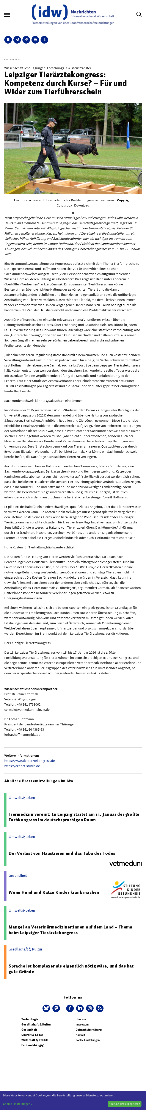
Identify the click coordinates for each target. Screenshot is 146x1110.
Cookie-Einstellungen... (17, 1104)
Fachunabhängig (32, 1045)
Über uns (81, 1019)
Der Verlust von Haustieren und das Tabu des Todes (62, 853)
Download (81, 205)
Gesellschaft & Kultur (36, 1024)
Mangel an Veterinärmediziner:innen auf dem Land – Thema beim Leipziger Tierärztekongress (70, 930)
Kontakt (80, 1035)
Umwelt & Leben (32, 1035)
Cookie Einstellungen (88, 1040)
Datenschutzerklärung (89, 1030)
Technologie (29, 1019)
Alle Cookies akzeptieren (124, 1104)
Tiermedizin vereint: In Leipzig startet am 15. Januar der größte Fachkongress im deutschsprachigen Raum (74, 817)
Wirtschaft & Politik (34, 1040)
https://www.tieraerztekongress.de (29, 760)
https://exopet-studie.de (22, 766)
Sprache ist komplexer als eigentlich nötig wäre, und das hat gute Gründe (71, 969)
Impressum (82, 1024)
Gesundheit (29, 1030)
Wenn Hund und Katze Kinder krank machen (54, 892)
